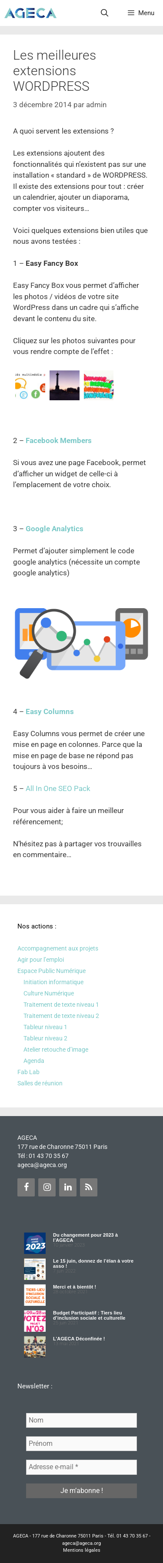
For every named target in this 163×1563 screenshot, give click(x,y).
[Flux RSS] (88, 1187)
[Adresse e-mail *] (81, 1467)
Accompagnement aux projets (57, 948)
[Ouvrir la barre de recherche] (104, 13)
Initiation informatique (53, 982)
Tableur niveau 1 (45, 1027)
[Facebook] (26, 1187)
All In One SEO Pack (58, 788)
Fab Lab (28, 1072)
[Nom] (81, 1420)
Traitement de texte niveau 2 (61, 1015)
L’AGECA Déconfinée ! (79, 1338)
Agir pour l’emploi (40, 959)
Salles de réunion (40, 1083)
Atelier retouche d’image (55, 1049)
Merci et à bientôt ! (74, 1286)
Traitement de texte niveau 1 (61, 1004)
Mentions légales (81, 1550)
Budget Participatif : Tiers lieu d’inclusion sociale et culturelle (89, 1315)
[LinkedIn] (68, 1187)
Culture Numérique (48, 993)
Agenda (33, 1060)
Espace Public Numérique (51, 970)
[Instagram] (47, 1187)
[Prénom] (81, 1443)
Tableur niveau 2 (45, 1038)
